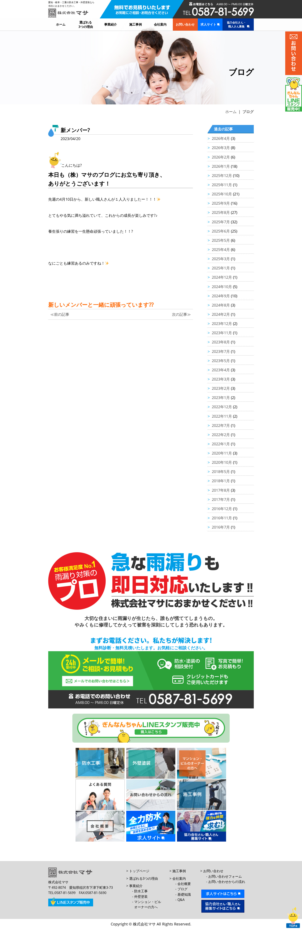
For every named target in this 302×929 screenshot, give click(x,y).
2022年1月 (221, 443)
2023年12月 (222, 323)
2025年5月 (221, 240)
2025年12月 (222, 175)
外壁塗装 (141, 896)
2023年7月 (221, 351)
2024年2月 (221, 314)
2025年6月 (221, 231)
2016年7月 (221, 527)
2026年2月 (221, 157)
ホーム (60, 24)
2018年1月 (221, 480)
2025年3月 (221, 258)
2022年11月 (222, 416)
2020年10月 (222, 462)
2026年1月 (221, 166)
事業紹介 (110, 24)
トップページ (139, 871)
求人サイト (208, 24)
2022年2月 (221, 434)
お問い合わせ (185, 24)
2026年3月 (221, 147)
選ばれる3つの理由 (85, 24)
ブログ (182, 889)
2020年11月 (222, 453)
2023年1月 (221, 397)
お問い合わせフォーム (225, 876)
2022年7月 (221, 425)
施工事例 (135, 24)
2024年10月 (222, 286)
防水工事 (141, 891)
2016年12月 (222, 508)
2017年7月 (221, 499)
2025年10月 (222, 193)
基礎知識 (184, 894)
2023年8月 (221, 341)
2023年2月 (221, 388)
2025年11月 (222, 184)
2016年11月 (222, 517)
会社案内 (160, 24)
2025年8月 (221, 212)
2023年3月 (221, 379)
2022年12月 (222, 406)
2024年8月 (221, 305)
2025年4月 (221, 249)
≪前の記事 (59, 314)
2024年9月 (221, 295)
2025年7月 (221, 221)
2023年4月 (221, 369)
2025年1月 (221, 267)
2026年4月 (221, 138)
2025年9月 (221, 203)
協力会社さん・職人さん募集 (236, 24)
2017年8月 (221, 490)
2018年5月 (221, 471)
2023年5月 (221, 360)
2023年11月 (222, 332)
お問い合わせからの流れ (226, 881)
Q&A (181, 899)
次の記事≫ (181, 314)
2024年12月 (222, 277)
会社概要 (184, 883)
